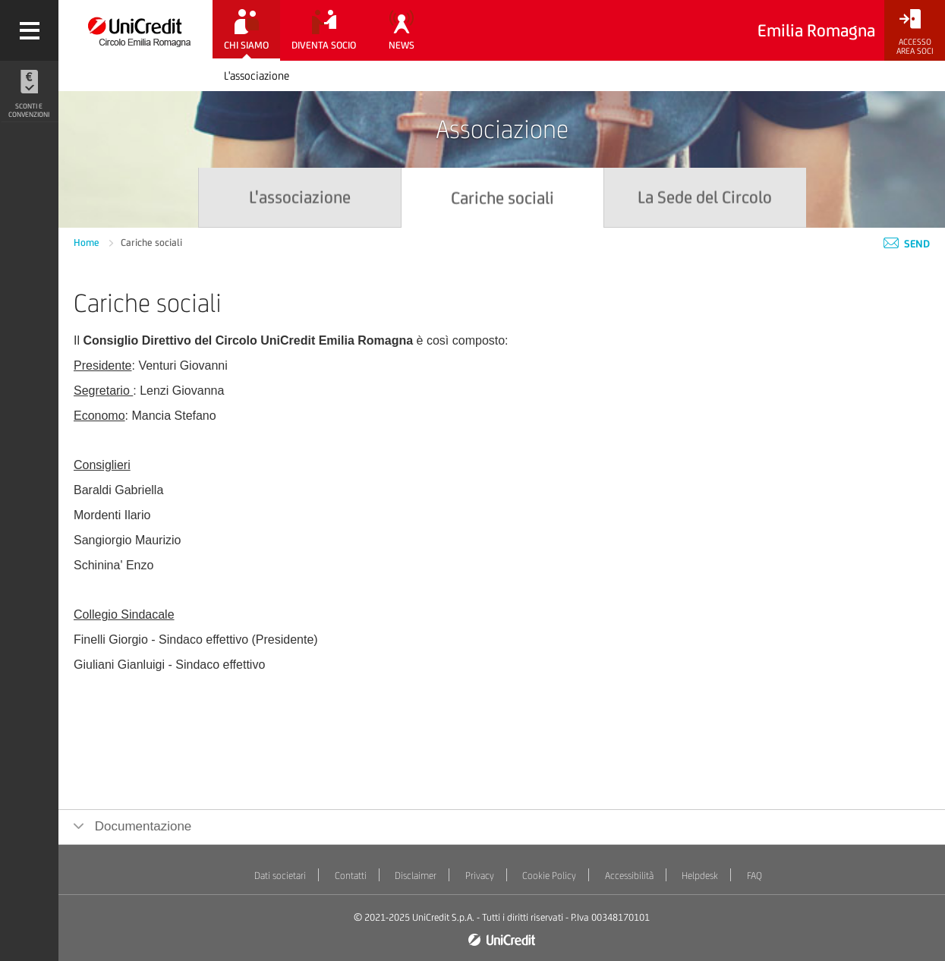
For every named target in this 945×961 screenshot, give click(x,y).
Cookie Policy (549, 875)
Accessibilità (629, 875)
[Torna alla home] (135, 30)
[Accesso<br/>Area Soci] (914, 32)
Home (88, 242)
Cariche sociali (151, 242)
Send (907, 244)
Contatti (351, 875)
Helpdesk (700, 875)
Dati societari (280, 875)
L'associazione (256, 75)
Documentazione (141, 826)
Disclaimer (415, 875)
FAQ (754, 875)
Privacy (479, 875)
